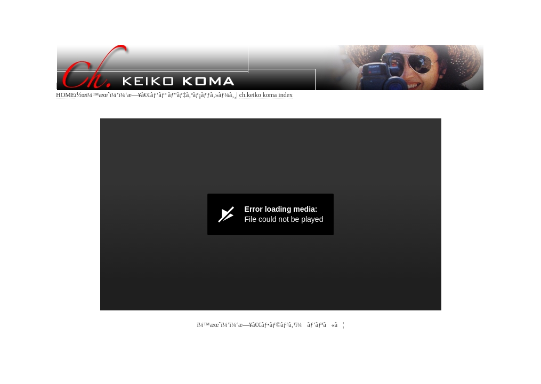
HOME (65, 95)
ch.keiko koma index (266, 95)
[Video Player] (270, 214)
